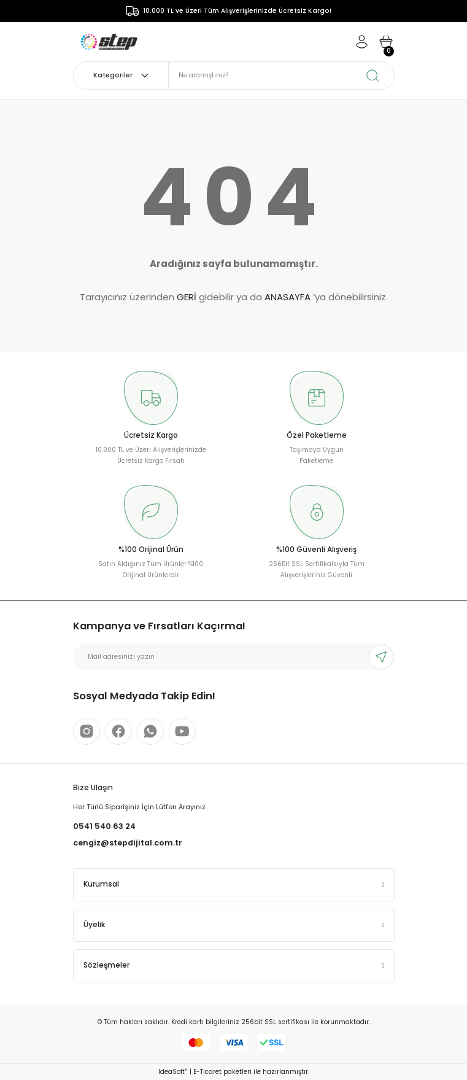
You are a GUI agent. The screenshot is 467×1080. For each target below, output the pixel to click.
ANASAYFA (287, 296)
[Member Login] (361, 41)
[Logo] (109, 41)
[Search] (281, 75)
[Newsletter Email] (234, 656)
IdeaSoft (172, 1071)
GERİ (186, 296)
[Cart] (386, 41)
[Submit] (381, 657)
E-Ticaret (207, 1071)
